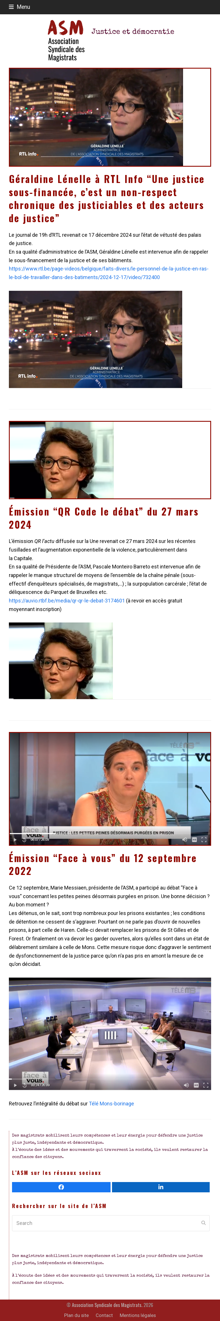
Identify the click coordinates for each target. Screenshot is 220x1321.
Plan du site (76, 1315)
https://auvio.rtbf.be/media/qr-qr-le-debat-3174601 (67, 601)
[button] (19, 7)
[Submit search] (203, 1223)
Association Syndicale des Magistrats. (107, 1304)
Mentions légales (138, 1315)
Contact (104, 1315)
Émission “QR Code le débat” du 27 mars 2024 (104, 518)
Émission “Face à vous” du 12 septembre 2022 (103, 864)
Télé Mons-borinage (111, 1104)
